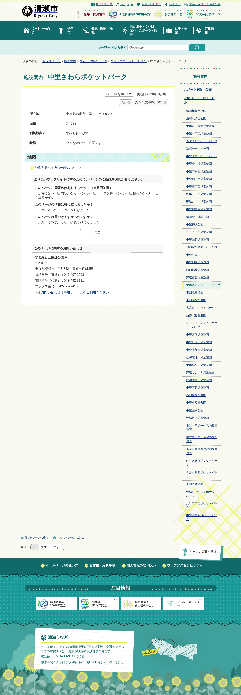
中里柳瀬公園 (194, 224)
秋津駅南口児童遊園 (199, 380)
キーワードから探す (112, 47)
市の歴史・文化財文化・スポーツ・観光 (143, 30)
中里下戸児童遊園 (197, 387)
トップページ (51, 61)
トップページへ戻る (70, 537)
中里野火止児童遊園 (199, 342)
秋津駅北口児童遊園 (199, 357)
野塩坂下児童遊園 (197, 417)
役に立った (49, 210)
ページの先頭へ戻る (202, 551)
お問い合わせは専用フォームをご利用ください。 (76, 292)
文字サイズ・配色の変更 (205, 4)
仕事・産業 (181, 30)
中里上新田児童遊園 (199, 349)
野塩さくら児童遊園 (199, 201)
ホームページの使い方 (62, 565)
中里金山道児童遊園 (199, 163)
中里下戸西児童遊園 (199, 171)
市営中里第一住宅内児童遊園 (201, 427)
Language (126, 4)
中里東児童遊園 (196, 402)
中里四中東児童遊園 (199, 209)
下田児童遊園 (194, 292)
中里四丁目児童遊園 (199, 178)
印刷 (123, 102)
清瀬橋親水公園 (196, 110)
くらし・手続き (40, 30)
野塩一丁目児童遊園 (199, 194)
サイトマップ (104, 4)
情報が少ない (142, 193)
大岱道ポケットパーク (200, 307)
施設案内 (70, 61)
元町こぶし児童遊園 (199, 232)
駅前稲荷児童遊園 (197, 270)
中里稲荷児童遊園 (197, 262)
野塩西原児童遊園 (197, 277)
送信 (97, 232)
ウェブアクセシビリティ (185, 565)
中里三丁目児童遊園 (199, 186)
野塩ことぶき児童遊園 (200, 372)
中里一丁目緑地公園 (199, 133)
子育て (70, 30)
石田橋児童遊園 (196, 395)
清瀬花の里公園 (196, 118)
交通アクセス (115, 646)
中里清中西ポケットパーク (201, 517)
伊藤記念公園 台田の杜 (201, 247)
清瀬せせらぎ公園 (197, 148)
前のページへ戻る (37, 537)
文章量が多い (44, 197)
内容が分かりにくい (75, 193)
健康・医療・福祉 (101, 30)
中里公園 (192, 254)
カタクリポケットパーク (201, 141)
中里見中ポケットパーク (201, 156)
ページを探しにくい (111, 193)
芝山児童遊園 (194, 484)
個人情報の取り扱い (141, 565)
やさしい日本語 (151, 4)
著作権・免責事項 (102, 565)
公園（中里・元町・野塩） (129, 61)
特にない (47, 193)
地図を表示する (58, 167)
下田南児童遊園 (196, 300)
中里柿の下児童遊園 (199, 365)
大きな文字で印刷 (148, 102)
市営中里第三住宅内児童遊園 (201, 439)
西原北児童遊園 (196, 315)
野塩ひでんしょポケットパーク (201, 494)
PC (35, 547)
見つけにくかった (87, 222)
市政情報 (209, 30)
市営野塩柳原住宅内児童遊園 (201, 451)
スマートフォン (51, 547)
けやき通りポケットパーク (201, 462)
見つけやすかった (54, 222)
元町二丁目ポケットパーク (201, 505)
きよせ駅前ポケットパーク (201, 474)
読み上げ (175, 4)
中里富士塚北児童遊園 (200, 126)
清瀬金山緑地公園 (197, 216)
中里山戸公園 (194, 410)
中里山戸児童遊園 (197, 239)
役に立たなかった (77, 210)
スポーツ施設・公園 (93, 61)
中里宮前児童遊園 (197, 334)
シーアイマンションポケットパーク (201, 325)
